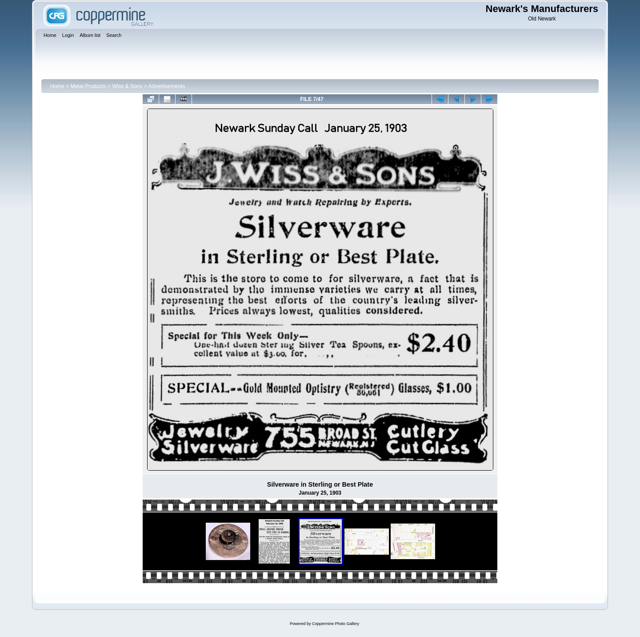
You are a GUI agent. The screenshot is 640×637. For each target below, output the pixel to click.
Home (57, 86)
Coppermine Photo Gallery (335, 623)
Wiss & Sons (127, 86)
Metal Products (88, 86)
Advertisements (166, 86)
